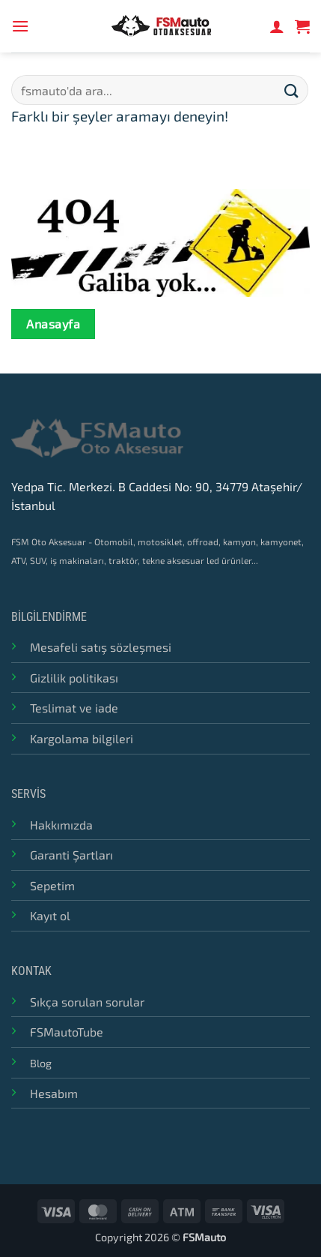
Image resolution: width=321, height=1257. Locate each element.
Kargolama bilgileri (81, 738)
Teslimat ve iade (74, 707)
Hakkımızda (61, 825)
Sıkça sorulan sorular (87, 1001)
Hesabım (54, 1093)
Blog (41, 1063)
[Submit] (292, 89)
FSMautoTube (66, 1031)
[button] (20, 26)
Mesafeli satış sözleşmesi (100, 647)
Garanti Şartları (71, 855)
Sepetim (52, 885)
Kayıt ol (50, 915)
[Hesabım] (276, 26)
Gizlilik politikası (74, 677)
